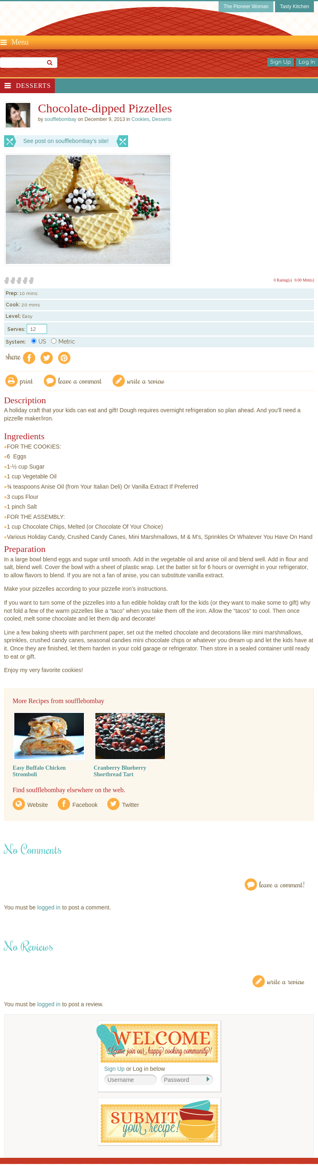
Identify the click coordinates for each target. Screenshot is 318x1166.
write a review (146, 380)
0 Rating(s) (283, 280)
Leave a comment (80, 380)
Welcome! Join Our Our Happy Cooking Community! (157, 1043)
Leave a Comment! (281, 884)
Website (37, 805)
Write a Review (285, 981)
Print (26, 380)
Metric (63, 341)
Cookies (140, 119)
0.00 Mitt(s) (304, 280)
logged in (49, 907)
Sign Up (280, 62)
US (38, 341)
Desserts (33, 85)
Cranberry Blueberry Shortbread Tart (120, 771)
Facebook (84, 805)
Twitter (130, 805)
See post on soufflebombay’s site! (66, 141)
